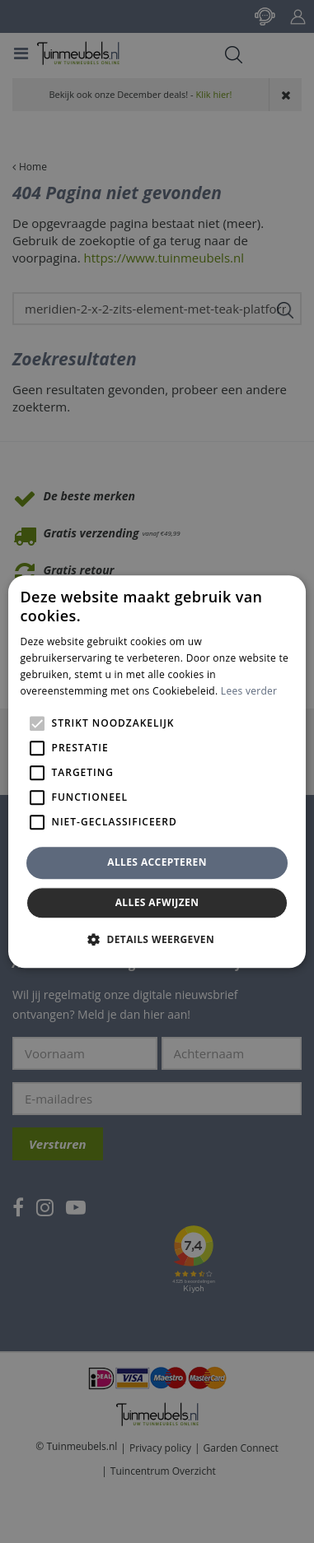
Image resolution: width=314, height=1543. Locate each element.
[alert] (157, 771)
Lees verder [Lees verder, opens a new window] (249, 691)
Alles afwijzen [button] (157, 902)
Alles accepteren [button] (157, 863)
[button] (157, 939)
